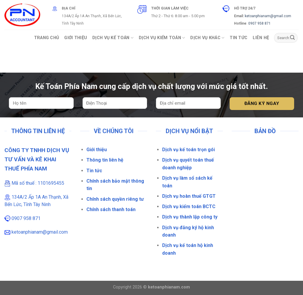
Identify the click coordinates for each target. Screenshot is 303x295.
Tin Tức (238, 37)
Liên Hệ (261, 37)
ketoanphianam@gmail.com (268, 16)
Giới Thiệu (75, 37)
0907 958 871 (259, 23)
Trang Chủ (46, 37)
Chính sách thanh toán (111, 209)
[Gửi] (292, 38)
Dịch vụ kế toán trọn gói (188, 149)
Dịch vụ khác (207, 38)
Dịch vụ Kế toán (112, 38)
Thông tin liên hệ (104, 160)
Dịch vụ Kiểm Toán (162, 38)
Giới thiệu (96, 149)
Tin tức (94, 170)
